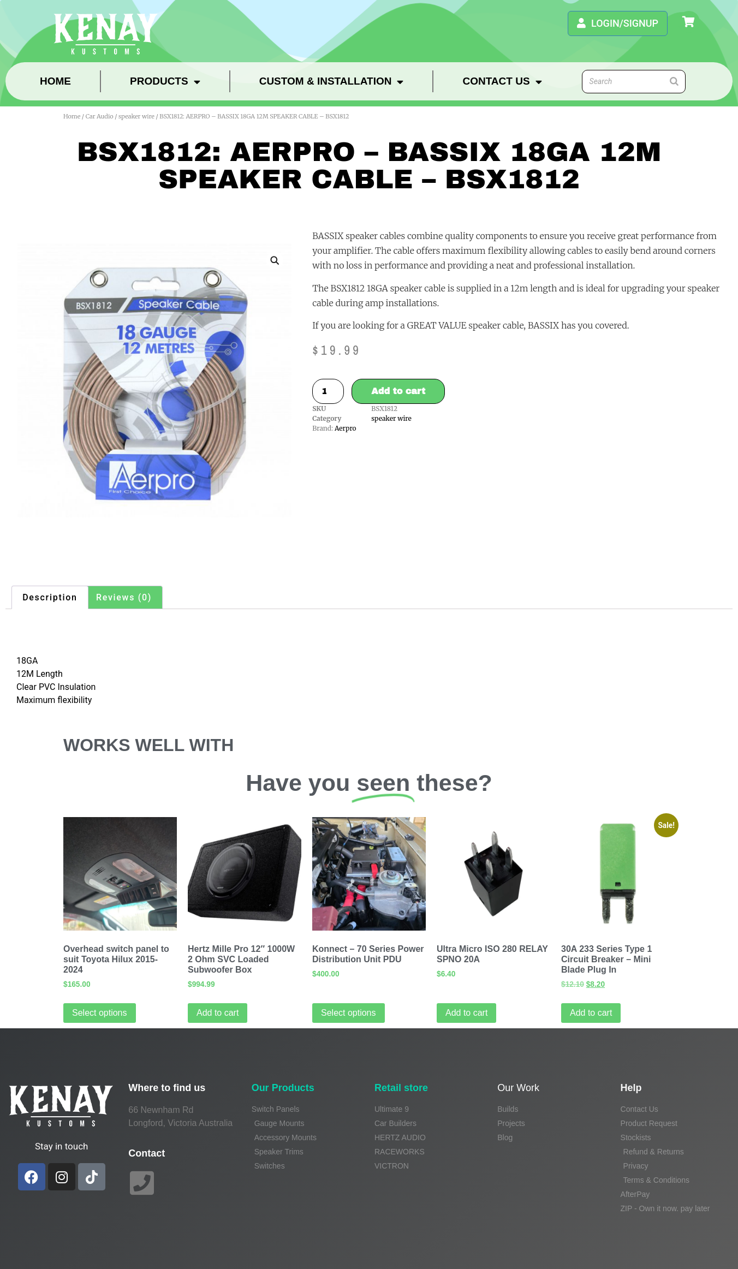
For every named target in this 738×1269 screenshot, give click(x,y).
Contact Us (501, 81)
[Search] (674, 81)
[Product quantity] (328, 391)
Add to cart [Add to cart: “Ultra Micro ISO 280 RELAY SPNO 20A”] (466, 1012)
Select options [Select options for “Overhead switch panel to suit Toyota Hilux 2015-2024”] (99, 1012)
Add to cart (398, 391)
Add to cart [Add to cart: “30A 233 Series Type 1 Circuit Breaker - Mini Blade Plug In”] (591, 1012)
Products (165, 81)
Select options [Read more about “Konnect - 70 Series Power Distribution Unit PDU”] (348, 1012)
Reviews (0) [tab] (124, 597)
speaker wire (136, 116)
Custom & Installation (331, 81)
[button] (274, 260)
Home (55, 81)
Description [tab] (49, 597)
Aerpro (345, 428)
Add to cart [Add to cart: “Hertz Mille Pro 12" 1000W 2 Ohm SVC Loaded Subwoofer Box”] (218, 1012)
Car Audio (100, 116)
